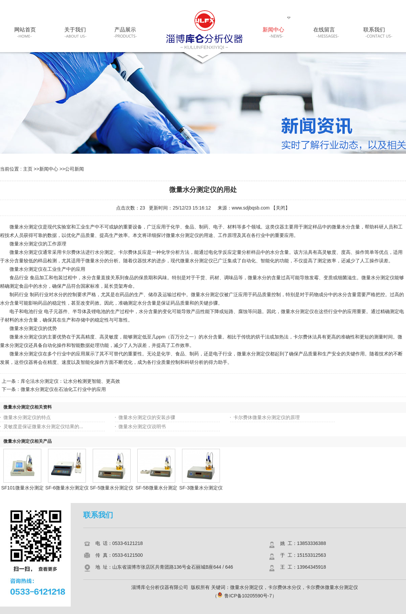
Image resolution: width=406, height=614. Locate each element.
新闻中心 (48, 169)
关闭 (280, 208)
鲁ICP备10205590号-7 (244, 595)
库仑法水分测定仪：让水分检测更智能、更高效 (70, 381)
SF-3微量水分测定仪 (201, 487)
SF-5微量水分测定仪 (111, 487)
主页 (27, 169)
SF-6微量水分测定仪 (67, 487)
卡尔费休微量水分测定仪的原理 (266, 417)
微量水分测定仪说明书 (142, 426)
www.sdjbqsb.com (251, 208)
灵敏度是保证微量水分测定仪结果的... (43, 426)
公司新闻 (74, 169)
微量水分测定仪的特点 (27, 417)
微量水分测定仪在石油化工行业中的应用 (63, 389)
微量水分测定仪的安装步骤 (146, 417)
